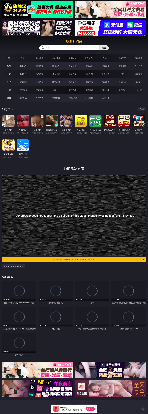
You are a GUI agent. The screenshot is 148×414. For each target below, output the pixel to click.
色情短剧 (105, 98)
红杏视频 (89, 98)
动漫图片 (72, 82)
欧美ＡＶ (56, 66)
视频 (9, 65)
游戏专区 (72, 58)
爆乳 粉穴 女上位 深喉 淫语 (13, 266)
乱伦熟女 (122, 74)
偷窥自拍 (23, 82)
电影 (9, 73)
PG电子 (23, 58)
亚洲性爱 (23, 74)
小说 (9, 90)
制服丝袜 (89, 74)
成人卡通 (56, 74)
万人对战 (56, 58)
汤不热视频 (72, 98)
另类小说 (105, 90)
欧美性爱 (72, 74)
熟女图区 (122, 82)
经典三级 (105, 74)
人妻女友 (56, 90)
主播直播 (122, 66)
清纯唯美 (105, 82)
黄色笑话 (122, 90)
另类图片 (138, 82)
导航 (9, 98)
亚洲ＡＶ (23, 66)
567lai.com (74, 42)
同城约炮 (23, 98)
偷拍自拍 (39, 74)
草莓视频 (56, 98)
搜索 (104, 48)
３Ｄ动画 (72, 66)
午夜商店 (39, 98)
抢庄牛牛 (138, 58)
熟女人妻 (89, 66)
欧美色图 (56, 82)
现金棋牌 (122, 58)
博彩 (9, 57)
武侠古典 (72, 90)
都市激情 (23, 90)
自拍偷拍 (39, 66)
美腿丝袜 (89, 82)
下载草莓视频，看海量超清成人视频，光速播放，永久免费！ (98, 259)
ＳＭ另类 (138, 66)
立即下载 (90, 409)
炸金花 (105, 58)
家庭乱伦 (39, 90)
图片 (9, 81)
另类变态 (138, 74)
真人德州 (39, 58)
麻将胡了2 (89, 58)
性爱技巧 (138, 90)
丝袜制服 (105, 66)
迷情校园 (89, 90)
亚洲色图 (39, 82)
